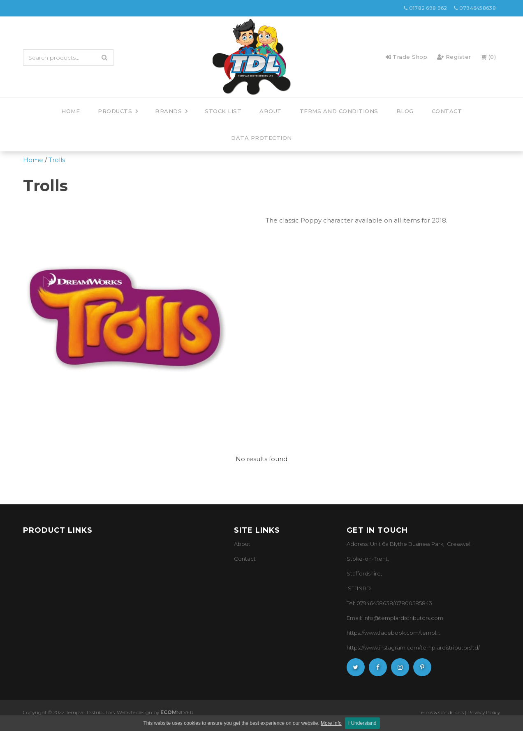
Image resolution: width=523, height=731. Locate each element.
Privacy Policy (483, 712)
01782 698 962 (425, 8)
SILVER (177, 712)
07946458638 (475, 8)
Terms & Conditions (441, 712)
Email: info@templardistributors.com (395, 618)
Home (33, 160)
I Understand (362, 723)
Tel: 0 (353, 603)
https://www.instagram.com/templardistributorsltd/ (413, 647)
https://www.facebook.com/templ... (393, 632)
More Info (331, 723)
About (242, 544)
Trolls (57, 160)
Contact (245, 558)
